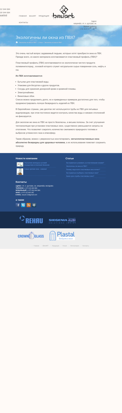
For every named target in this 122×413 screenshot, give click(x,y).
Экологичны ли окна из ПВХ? (28, 42)
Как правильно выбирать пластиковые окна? (82, 173)
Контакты (86, 246)
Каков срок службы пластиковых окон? (80, 176)
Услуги (65, 246)
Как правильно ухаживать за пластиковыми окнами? (85, 163)
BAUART (45, 246)
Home (17, 42)
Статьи (40, 42)
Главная (36, 246)
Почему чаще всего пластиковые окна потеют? (83, 169)
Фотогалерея (74, 246)
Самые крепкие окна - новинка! (35, 169)
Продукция (55, 246)
